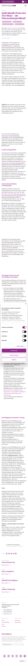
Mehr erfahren (5, 565)
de (23, 1)
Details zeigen (20, 346)
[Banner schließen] (25, 303)
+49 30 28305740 (7, 610)
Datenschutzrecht (8, 562)
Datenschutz (18, 622)
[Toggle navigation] (25, 5)
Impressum (17, 620)
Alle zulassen (14, 350)
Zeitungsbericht (6, 44)
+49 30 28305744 (7, 612)
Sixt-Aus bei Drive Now (14, 28)
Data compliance (8, 571)
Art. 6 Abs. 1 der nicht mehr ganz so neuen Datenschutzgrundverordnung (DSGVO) (13, 194)
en (25, 1)
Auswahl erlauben (14, 355)
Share (3, 31)
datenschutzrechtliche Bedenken (11, 135)
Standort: (5, 1)
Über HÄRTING (5, 622)
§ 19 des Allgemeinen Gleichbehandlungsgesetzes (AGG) (14, 163)
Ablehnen (14, 359)
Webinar (8, 529)
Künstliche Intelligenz (10, 580)
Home (3, 620)
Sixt (24, 30)
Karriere (4, 626)
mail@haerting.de (7, 614)
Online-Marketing (8, 589)
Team (3, 624)
